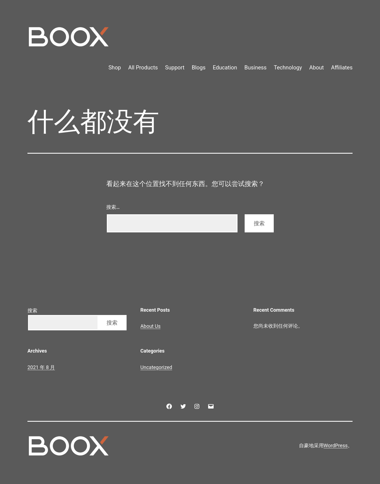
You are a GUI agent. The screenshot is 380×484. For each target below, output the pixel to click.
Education (225, 67)
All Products (143, 67)
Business (255, 67)
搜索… (113, 207)
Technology (288, 67)
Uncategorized (156, 367)
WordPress (336, 445)
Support (175, 67)
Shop (114, 67)
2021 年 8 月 (41, 367)
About (316, 67)
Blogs (198, 67)
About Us (150, 326)
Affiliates (342, 67)
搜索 (32, 310)
